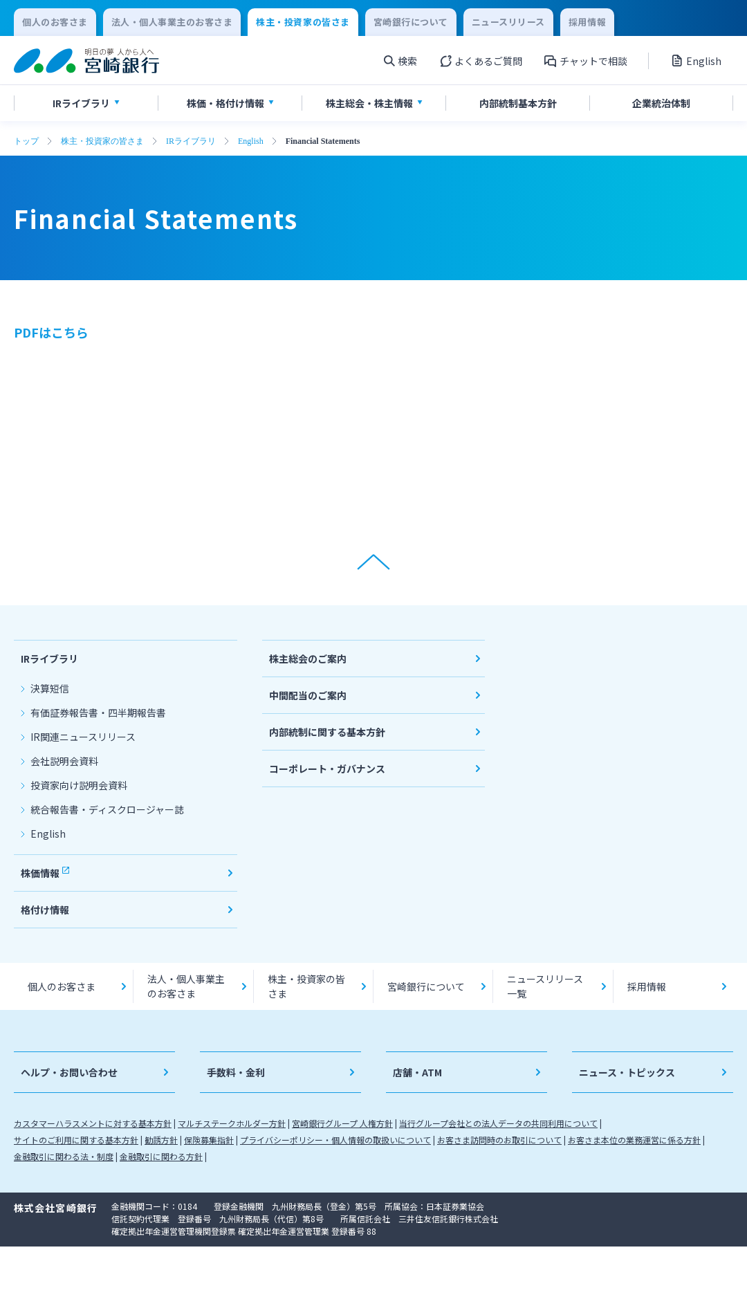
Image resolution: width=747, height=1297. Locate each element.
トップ (26, 141)
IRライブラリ (191, 141)
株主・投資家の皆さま (102, 141)
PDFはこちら (51, 332)
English (251, 141)
